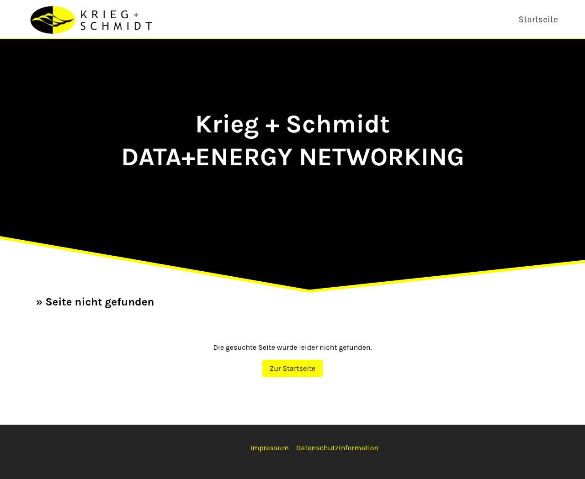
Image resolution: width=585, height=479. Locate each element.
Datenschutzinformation (337, 447)
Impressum (269, 447)
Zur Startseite (293, 368)
